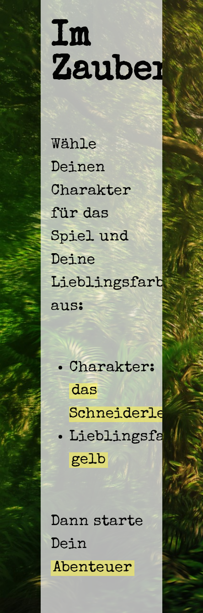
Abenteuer (92, 568)
